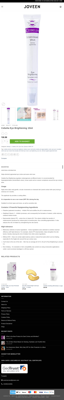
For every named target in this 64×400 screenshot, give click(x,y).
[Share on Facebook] (5, 154)
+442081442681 (7, 384)
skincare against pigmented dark (49, 150)
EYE (17, 146)
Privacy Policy (5, 314)
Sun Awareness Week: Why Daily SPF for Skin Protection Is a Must (26, 347)
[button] (2, 7)
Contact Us (4, 301)
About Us (4, 304)
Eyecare (15, 125)
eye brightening (33, 150)
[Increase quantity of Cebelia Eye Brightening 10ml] (8, 141)
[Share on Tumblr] (17, 154)
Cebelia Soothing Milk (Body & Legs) (53, 285)
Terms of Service (6, 311)
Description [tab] (5, 167)
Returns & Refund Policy (8, 320)
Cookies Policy (5, 317)
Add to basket (22, 141)
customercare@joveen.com (11, 380)
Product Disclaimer (6, 323)
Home (3, 125)
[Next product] (2, 133)
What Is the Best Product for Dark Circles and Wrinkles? (22, 336)
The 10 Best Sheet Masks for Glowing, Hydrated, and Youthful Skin (25, 342)
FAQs (3, 326)
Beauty (8, 125)
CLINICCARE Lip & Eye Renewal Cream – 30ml (10, 286)
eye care (39, 150)
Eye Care (21, 146)
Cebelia (14, 146)
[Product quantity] (5, 141)
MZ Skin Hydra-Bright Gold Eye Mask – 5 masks (30, 286)
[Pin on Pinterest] (14, 154)
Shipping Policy (5, 307)
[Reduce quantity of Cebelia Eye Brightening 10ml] (2, 141)
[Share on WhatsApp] (2, 154)
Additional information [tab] (8, 170)
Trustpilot (4, 376)
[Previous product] (6, 133)
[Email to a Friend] (11, 154)
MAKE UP (30, 146)
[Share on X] (8, 154)
